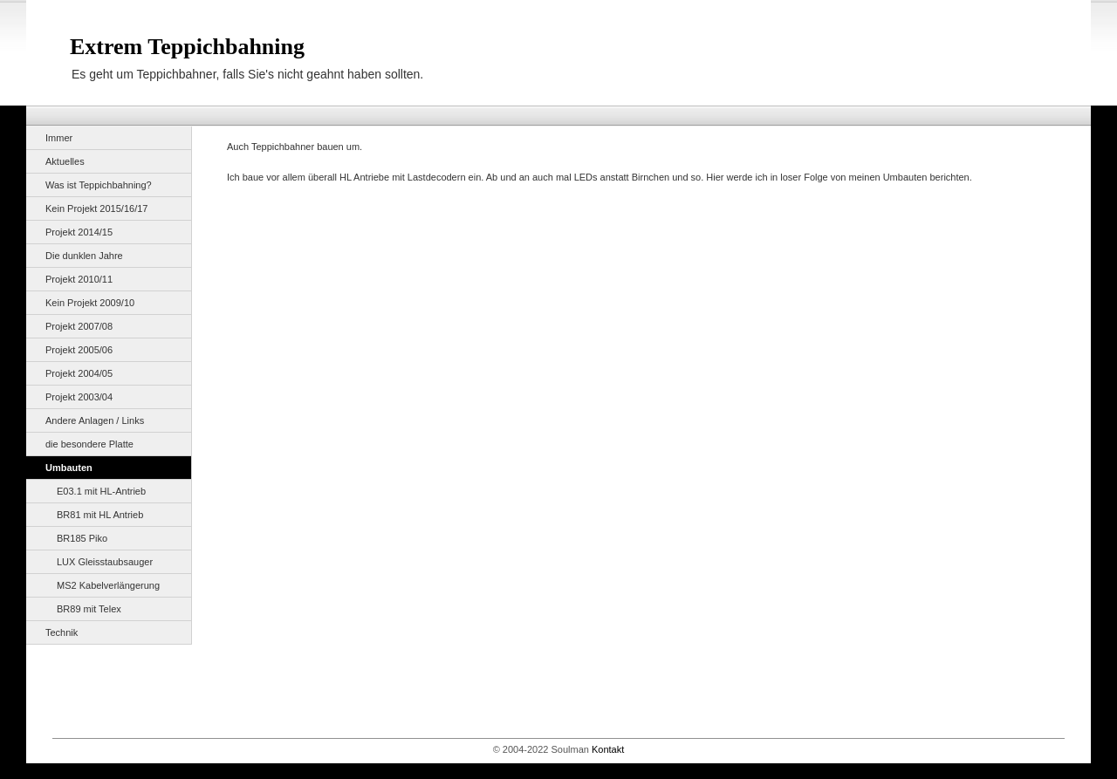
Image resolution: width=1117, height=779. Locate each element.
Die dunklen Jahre (84, 255)
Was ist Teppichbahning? (98, 185)
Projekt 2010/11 (79, 279)
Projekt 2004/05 (79, 373)
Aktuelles (65, 161)
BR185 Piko (82, 538)
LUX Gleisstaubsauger (105, 562)
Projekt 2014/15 (79, 232)
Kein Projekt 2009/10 (89, 302)
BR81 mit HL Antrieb (100, 514)
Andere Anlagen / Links (94, 420)
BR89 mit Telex (89, 609)
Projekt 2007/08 (79, 326)
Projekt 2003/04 (79, 397)
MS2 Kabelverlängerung (108, 585)
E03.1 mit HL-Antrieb (101, 491)
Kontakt (608, 749)
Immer (58, 138)
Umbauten (69, 467)
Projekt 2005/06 (79, 350)
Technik (61, 632)
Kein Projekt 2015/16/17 (96, 208)
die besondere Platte (89, 444)
